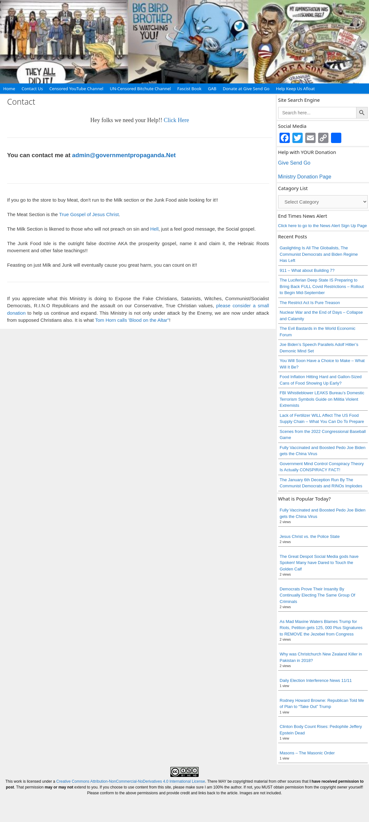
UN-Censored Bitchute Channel (140, 88)
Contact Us (32, 88)
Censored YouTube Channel (76, 88)
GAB (212, 88)
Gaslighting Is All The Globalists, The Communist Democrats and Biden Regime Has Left (319, 254)
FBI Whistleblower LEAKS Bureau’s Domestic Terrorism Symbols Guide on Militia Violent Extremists (322, 399)
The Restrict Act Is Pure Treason (310, 302)
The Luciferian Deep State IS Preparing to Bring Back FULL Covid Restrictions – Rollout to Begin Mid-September (322, 286)
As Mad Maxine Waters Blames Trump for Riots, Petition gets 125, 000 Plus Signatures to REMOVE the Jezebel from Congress (321, 627)
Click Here (176, 120)
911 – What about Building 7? (307, 270)
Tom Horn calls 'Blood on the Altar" (132, 320)
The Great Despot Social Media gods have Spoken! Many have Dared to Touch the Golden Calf (319, 562)
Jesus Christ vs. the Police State (310, 536)
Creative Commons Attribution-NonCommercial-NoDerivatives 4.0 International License (130, 781)
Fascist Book (189, 88)
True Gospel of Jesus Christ (88, 214)
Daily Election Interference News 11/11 (316, 680)
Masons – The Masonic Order (307, 752)
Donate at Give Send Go (246, 88)
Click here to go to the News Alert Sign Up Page (322, 225)
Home (9, 88)
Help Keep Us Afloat (295, 88)
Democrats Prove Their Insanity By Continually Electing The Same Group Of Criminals (318, 595)
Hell (154, 229)
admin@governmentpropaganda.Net (124, 155)
